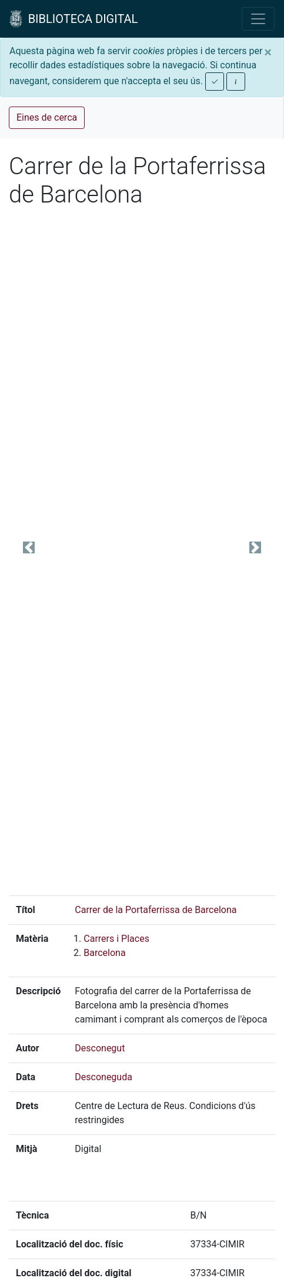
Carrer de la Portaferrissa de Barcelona (155, 909)
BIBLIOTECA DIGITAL (73, 19)
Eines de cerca (46, 117)
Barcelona (104, 952)
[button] (29, 547)
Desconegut (100, 1048)
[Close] (267, 52)
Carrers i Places (116, 938)
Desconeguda (103, 1077)
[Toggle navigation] (258, 19)
